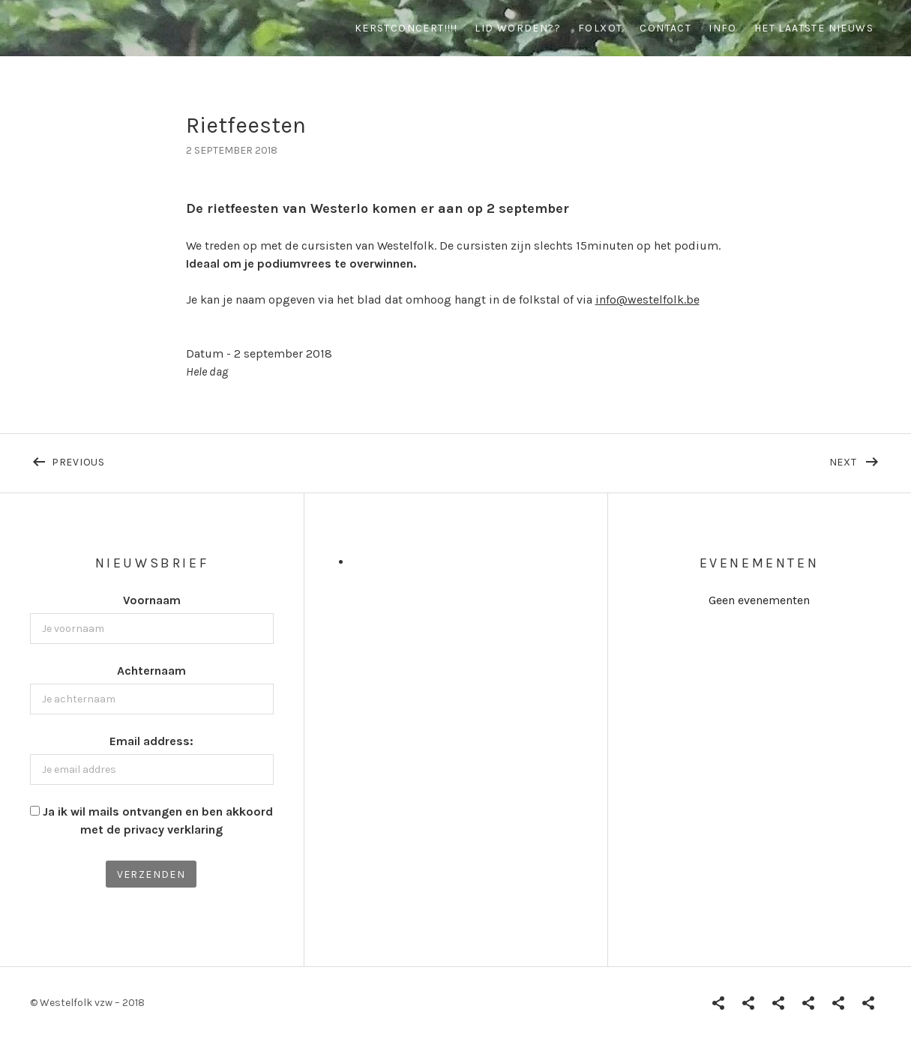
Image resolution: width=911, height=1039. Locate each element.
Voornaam (152, 600)
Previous (197, 459)
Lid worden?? (518, 28)
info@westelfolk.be (647, 299)
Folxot (600, 28)
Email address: (151, 741)
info (723, 28)
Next (855, 459)
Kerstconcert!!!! (406, 28)
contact (665, 28)
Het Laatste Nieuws (814, 28)
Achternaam (151, 670)
